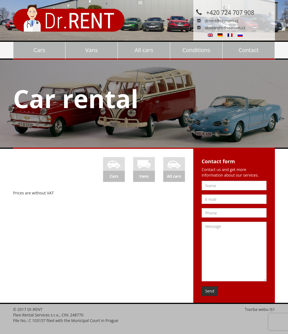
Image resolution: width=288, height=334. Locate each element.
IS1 (272, 309)
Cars (39, 50)
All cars (144, 50)
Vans (91, 50)
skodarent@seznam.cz (225, 27)
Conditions (196, 50)
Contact (249, 50)
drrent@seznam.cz (221, 20)
